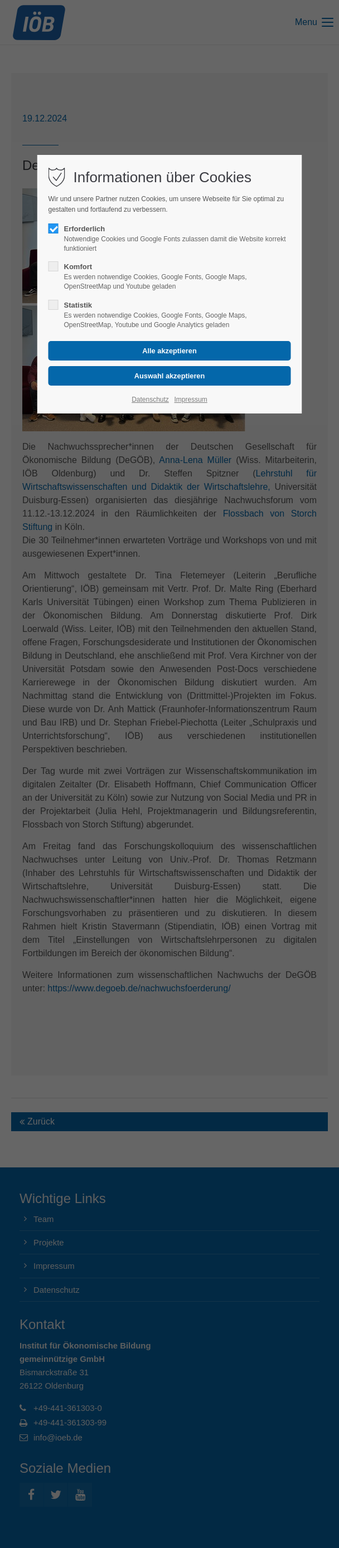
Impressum (190, 399)
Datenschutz (150, 399)
